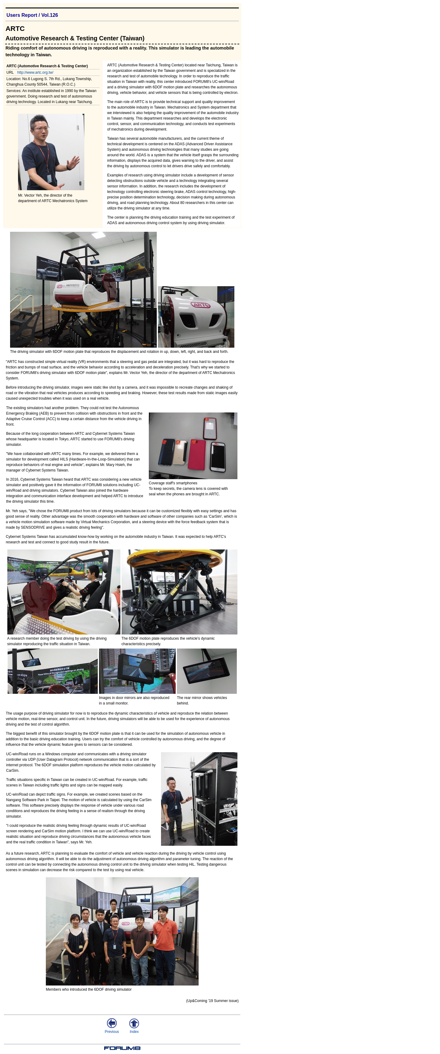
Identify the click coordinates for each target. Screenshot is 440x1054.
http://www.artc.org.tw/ (35, 72)
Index (134, 1030)
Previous (112, 1030)
